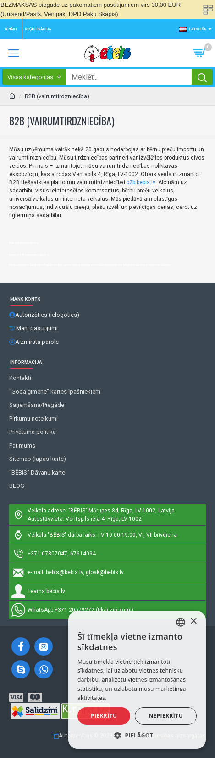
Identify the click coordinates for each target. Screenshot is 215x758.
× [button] (193, 621)
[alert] (137, 680)
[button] (137, 735)
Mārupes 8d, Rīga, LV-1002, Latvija (131, 510)
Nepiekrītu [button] (166, 716)
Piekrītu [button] (104, 716)
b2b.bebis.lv (141, 182)
